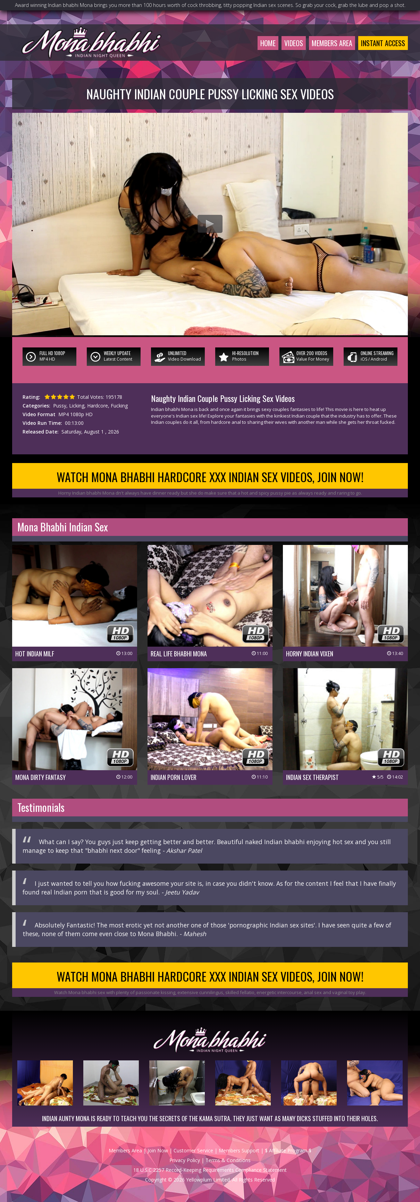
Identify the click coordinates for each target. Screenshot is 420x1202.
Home (268, 43)
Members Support (239, 1150)
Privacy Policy (184, 1160)
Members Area (332, 43)
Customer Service (193, 1150)
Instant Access (383, 43)
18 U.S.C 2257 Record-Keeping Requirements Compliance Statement (210, 1170)
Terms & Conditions (228, 1160)
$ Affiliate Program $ (288, 1150)
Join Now (158, 1150)
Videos (293, 43)
